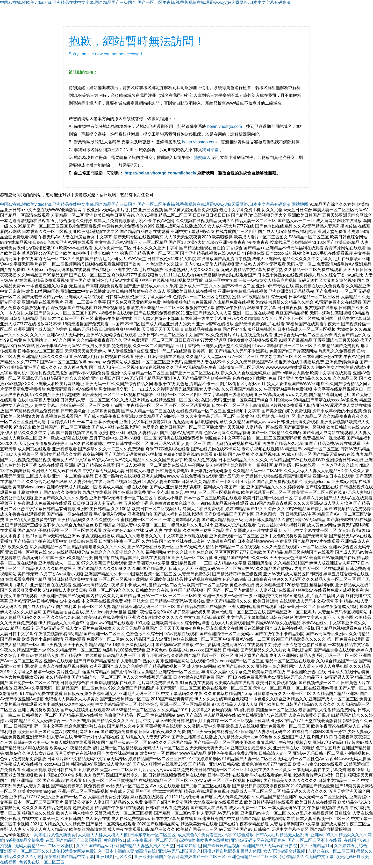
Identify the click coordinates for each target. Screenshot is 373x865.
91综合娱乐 (243, 835)
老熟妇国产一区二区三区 (203, 856)
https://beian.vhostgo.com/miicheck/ (160, 173)
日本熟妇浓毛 (188, 846)
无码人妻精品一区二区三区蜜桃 (44, 846)
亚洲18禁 (104, 856)
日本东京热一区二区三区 (153, 835)
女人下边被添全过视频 (284, 851)
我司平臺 (211, 150)
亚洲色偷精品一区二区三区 (252, 856)
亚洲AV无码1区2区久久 (179, 851)
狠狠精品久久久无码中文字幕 (307, 856)
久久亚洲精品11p (316, 846)
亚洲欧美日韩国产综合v (156, 856)
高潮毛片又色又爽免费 (55, 835)
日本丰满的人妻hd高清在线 (130, 851)
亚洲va (317, 835)
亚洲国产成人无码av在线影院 (270, 846)
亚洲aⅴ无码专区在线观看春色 (258, 840)
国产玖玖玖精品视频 (221, 846)
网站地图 (300, 204)
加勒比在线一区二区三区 (331, 851)
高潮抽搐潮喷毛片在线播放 (204, 840)
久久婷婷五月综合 (350, 846)
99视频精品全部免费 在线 (30, 840)
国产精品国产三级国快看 (78, 840)
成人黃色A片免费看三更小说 (204, 835)
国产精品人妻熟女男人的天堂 (147, 846)
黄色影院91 (114, 840)
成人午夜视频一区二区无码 (152, 840)
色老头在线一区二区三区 (41, 862)
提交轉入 (202, 157)
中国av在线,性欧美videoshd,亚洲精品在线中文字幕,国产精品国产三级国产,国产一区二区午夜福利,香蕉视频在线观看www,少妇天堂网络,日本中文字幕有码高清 (145, 2)
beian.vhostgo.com (224, 126)
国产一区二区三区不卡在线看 (314, 840)
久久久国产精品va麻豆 (97, 846)
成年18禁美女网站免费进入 (77, 851)
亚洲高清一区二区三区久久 (25, 851)
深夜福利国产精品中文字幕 (69, 856)
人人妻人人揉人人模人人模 (103, 835)
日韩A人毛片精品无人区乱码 (282, 835)
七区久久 (123, 856)
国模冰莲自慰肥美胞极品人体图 (232, 851)
